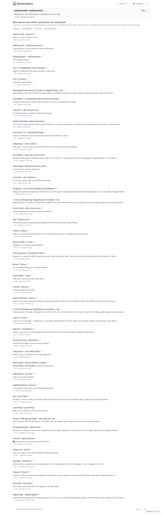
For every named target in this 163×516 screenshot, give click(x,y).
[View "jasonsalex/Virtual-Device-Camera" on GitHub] (48, 362)
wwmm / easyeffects (23, 328)
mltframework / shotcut (24, 385)
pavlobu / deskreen (22, 460)
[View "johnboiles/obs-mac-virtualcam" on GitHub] (46, 155)
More (145, 10)
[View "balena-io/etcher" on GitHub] (31, 450)
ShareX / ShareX (20, 472)
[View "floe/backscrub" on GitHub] (30, 219)
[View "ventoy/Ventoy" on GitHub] (29, 287)
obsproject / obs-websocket (26, 351)
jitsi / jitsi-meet (20, 396)
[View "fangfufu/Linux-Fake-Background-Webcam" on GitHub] (57, 188)
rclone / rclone (20, 317)
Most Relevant (26, 29)
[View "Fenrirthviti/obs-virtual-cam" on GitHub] (42, 208)
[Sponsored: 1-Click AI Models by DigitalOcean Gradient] (81, 201)
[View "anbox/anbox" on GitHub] (28, 231)
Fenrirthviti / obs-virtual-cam (27, 208)
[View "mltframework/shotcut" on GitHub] (37, 385)
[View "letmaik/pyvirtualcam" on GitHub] (36, 438)
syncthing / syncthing (23, 407)
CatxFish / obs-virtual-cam (25, 110)
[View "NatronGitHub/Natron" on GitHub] (37, 298)
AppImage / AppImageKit (25, 494)
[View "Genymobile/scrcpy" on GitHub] (34, 242)
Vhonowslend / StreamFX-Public (28, 253)
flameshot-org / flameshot (25, 340)
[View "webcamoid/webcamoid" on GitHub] (44, 10)
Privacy (138, 509)
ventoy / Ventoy (20, 286)
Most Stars (38, 29)
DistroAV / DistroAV (22, 483)
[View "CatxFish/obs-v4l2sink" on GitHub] (36, 177)
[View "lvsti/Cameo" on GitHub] (27, 79)
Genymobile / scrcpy (23, 241)
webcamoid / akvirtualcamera (27, 45)
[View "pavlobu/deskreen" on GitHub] (33, 461)
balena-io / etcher (21, 449)
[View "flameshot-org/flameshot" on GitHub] (40, 340)
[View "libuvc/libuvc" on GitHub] (28, 264)
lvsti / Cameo (19, 79)
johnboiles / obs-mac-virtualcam (28, 154)
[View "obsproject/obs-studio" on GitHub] (37, 144)
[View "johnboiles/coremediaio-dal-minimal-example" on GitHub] (60, 99)
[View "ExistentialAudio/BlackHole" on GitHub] (41, 427)
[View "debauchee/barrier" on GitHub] (34, 374)
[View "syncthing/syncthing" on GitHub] (35, 407)
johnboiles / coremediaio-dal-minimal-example (35, 98)
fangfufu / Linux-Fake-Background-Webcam (34, 188)
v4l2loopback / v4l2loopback (27, 56)
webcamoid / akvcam (23, 34)
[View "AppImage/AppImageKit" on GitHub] (39, 494)
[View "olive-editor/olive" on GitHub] (32, 275)
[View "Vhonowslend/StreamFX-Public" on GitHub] (45, 253)
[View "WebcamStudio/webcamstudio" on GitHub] (45, 121)
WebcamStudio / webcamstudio (28, 121)
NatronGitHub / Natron (24, 298)
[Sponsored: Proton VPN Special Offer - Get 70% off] (81, 420)
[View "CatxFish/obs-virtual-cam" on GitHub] (40, 110)
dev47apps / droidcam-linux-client (29, 166)
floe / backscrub (20, 219)
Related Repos (25, 3)
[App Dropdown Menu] (147, 4)
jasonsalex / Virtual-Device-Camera (30, 362)
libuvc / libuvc (19, 264)
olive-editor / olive (21, 275)
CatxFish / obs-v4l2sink (24, 177)
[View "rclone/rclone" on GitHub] (28, 318)
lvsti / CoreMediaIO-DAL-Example (29, 67)
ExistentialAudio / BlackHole (26, 427)
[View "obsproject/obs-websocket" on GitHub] (41, 351)
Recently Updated (50, 29)
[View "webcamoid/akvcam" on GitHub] (35, 34)
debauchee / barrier (22, 373)
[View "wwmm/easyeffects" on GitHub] (34, 329)
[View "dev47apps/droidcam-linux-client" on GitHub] (47, 166)
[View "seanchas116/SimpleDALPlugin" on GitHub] (45, 132)
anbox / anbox (20, 230)
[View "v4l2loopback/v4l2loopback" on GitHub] (42, 57)
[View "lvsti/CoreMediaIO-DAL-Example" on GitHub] (47, 68)
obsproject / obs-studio (24, 143)
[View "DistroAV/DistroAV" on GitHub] (33, 483)
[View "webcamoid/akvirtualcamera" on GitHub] (43, 45)
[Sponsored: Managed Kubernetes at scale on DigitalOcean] (81, 91)
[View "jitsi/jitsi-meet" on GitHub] (29, 396)
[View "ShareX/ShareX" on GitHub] (30, 472)
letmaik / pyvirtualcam (24, 438)
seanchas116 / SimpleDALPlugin (28, 132)
